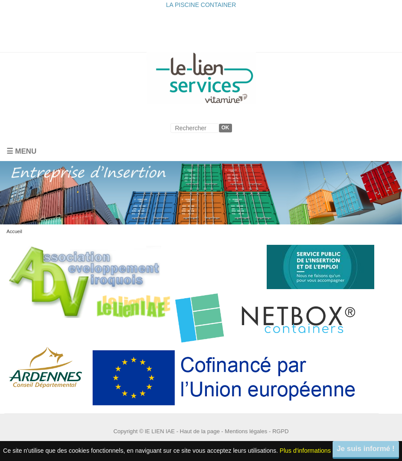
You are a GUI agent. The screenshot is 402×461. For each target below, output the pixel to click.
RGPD (280, 431)
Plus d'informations (305, 450)
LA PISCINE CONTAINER (201, 4)
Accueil (14, 231)
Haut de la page (200, 431)
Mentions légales (246, 431)
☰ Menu (21, 151)
